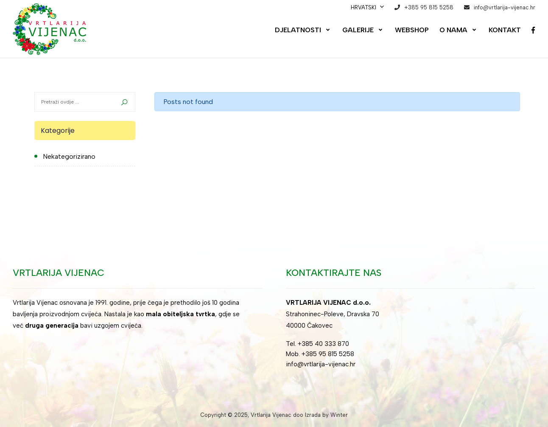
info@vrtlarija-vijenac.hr (504, 7)
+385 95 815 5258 (428, 7)
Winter (339, 415)
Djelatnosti (298, 30)
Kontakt (505, 30)
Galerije (358, 30)
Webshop (412, 30)
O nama (453, 30)
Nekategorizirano (69, 156)
